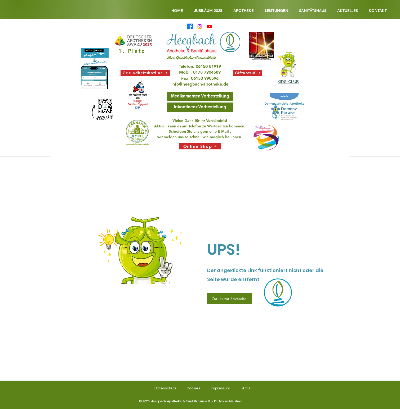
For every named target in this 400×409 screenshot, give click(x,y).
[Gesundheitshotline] (145, 73)
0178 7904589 (207, 72)
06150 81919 (208, 66)
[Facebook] (190, 26)
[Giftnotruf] (247, 73)
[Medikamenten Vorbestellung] (200, 96)
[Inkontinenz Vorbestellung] (200, 107)
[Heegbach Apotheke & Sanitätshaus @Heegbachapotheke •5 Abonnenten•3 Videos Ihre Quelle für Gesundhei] (209, 26)
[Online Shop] (200, 146)
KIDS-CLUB (288, 81)
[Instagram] (200, 26)
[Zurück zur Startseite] (229, 298)
